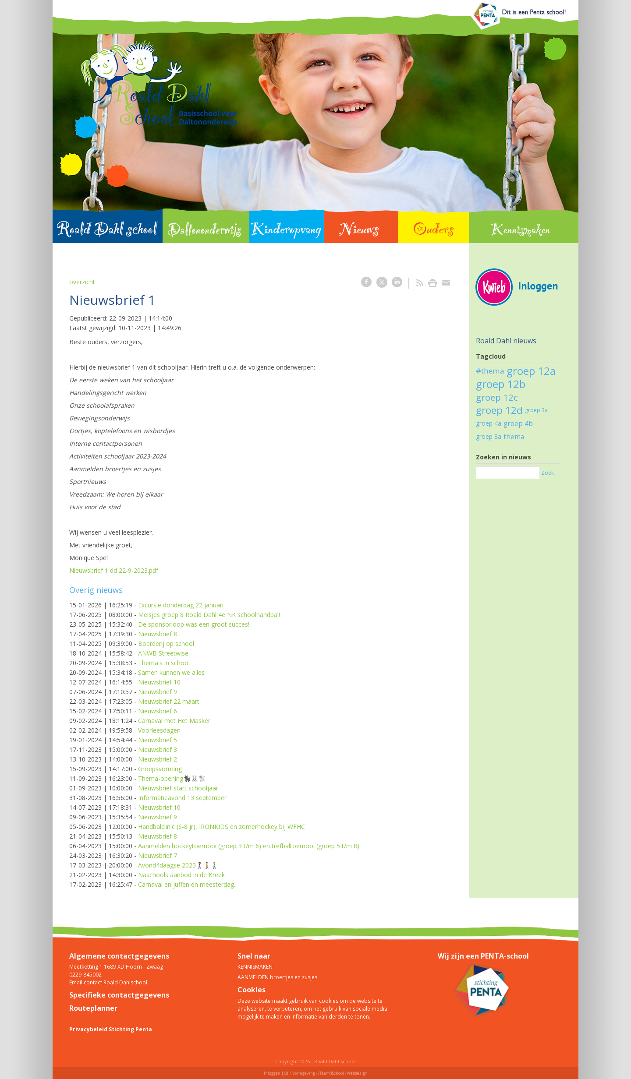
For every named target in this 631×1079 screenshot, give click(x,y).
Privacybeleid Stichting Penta (110, 1029)
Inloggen (272, 1073)
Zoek (547, 472)
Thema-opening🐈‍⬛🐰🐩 (172, 778)
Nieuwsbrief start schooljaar (178, 788)
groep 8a (488, 436)
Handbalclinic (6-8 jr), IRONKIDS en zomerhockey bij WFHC (221, 826)
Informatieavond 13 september (182, 797)
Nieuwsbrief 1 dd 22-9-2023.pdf (113, 570)
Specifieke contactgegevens (119, 995)
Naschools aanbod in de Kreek (181, 875)
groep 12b (500, 384)
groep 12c (497, 397)
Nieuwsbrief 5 (157, 740)
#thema (490, 371)
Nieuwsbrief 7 (157, 855)
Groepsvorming (160, 769)
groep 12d (499, 410)
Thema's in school (164, 663)
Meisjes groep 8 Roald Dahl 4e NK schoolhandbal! (209, 614)
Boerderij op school (166, 643)
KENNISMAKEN (255, 966)
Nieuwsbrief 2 (157, 759)
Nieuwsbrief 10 (159, 682)
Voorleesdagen (159, 730)
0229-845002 (85, 974)
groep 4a (488, 423)
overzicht (82, 282)
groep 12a (531, 370)
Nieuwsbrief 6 (157, 711)
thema (513, 436)
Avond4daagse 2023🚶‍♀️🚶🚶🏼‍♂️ (178, 865)
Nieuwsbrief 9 (157, 692)
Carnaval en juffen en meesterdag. (186, 884)
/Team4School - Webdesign (343, 1073)
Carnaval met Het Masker (174, 720)
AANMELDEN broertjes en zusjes (277, 977)
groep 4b (518, 423)
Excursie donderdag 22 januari (180, 605)
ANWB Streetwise (163, 653)
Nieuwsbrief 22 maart (168, 701)
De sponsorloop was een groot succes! (193, 624)
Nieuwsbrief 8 (157, 634)
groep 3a (536, 410)
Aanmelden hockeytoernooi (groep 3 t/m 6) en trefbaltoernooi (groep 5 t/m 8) (248, 846)
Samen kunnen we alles (171, 672)
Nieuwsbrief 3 (157, 749)
